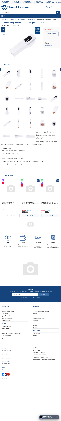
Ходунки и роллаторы (7, 331)
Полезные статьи (37, 337)
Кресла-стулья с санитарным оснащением (11, 333)
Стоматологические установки (9, 316)
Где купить (35, 325)
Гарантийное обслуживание (39, 352)
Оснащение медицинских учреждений (41, 311)
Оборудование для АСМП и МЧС (9, 315)
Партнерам (35, 315)
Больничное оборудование (8, 311)
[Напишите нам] (49, 417)
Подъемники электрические (8, 338)
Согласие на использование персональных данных (44, 359)
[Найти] (58, 12)
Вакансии (35, 313)
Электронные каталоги (38, 333)
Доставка (35, 348)
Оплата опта (35, 322)
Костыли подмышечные (7, 330)
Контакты (35, 327)
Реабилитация (5, 313)
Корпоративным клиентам (39, 316)
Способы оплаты (36, 350)
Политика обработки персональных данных (42, 357)
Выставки (35, 335)
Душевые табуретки (6, 337)
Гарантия (35, 323)
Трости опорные (5, 328)
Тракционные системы (7, 318)
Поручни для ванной (6, 335)
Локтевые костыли (6, 326)
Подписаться (44, 294)
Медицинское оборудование (8, 309)
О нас (34, 309)
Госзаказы (35, 320)
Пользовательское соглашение (40, 354)
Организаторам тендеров (38, 318)
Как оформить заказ (37, 347)
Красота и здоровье (6, 320)
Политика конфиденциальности (40, 355)
